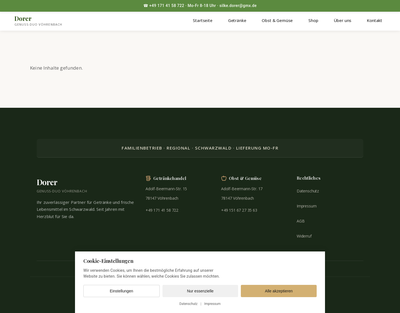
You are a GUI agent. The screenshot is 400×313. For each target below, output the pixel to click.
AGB (301, 221)
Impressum (306, 206)
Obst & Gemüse (277, 20)
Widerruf (304, 236)
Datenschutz (308, 191)
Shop (313, 20)
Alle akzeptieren (279, 291)
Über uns (343, 20)
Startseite (202, 20)
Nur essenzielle (200, 291)
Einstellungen (121, 291)
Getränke (237, 20)
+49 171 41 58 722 (162, 210)
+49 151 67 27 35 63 (239, 210)
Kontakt (374, 20)
